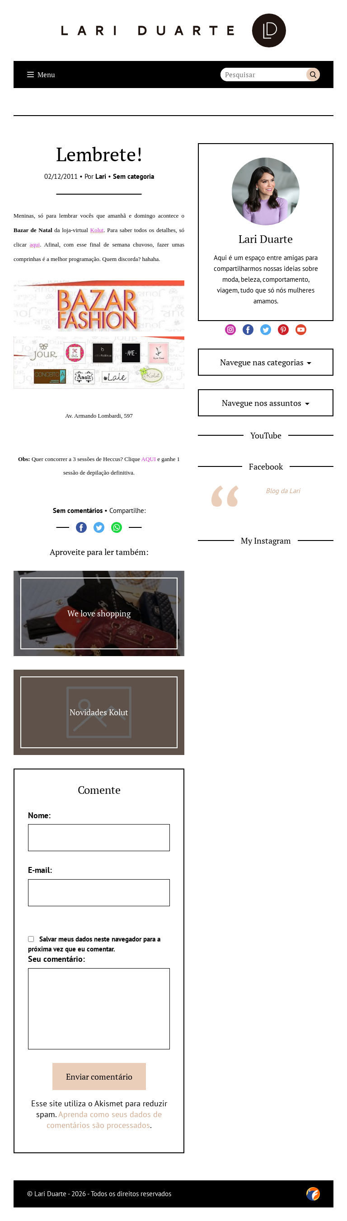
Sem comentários (78, 510)
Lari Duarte (266, 239)
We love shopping (99, 613)
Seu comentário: (56, 959)
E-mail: (40, 870)
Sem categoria (133, 176)
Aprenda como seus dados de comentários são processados (104, 1119)
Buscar (313, 74)
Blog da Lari (283, 490)
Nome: (39, 815)
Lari (100, 176)
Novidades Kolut (99, 712)
